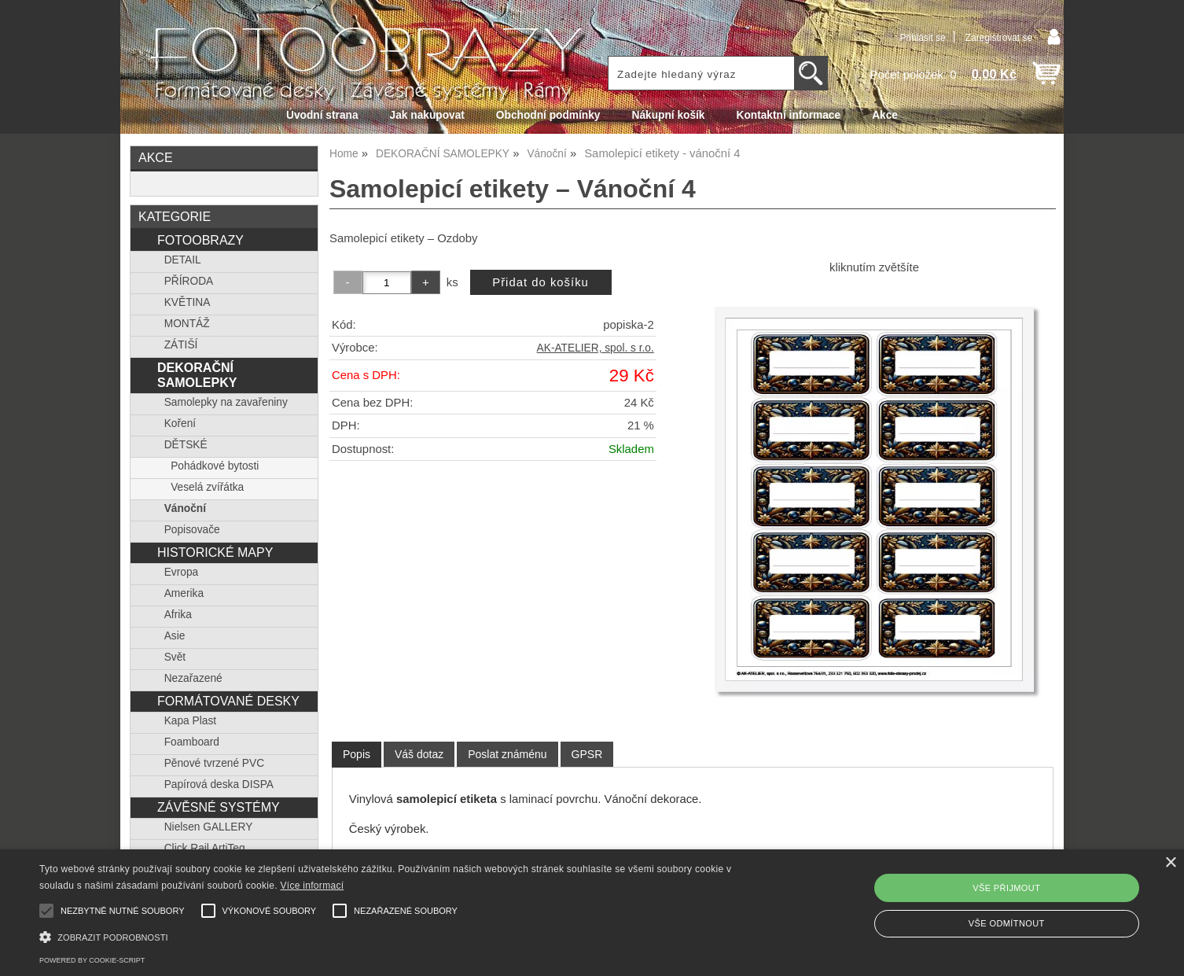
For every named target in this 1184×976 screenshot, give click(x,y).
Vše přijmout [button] (1006, 888)
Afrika (178, 615)
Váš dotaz (419, 754)
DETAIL (182, 260)
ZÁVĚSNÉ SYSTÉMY (218, 807)
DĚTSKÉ (186, 445)
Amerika (184, 593)
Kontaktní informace (789, 115)
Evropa (181, 572)
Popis (356, 754)
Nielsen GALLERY (208, 827)
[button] (398, 935)
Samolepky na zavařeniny (226, 402)
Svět (175, 657)
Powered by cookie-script (92, 960)
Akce (885, 115)
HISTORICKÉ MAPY (215, 552)
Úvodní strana (322, 115)
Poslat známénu (507, 754)
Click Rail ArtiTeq (204, 848)
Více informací (312, 885)
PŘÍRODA (189, 281)
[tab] (356, 755)
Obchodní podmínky (548, 115)
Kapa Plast (190, 721)
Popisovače (192, 530)
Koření (180, 423)
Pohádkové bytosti (215, 466)
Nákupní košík (667, 115)
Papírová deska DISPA (219, 784)
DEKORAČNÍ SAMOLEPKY (197, 374)
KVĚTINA (187, 302)
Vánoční (185, 508)
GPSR (587, 754)
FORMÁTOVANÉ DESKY (228, 701)
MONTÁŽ (187, 324)
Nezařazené (193, 678)
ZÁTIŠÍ (181, 345)
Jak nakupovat (427, 115)
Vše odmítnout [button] (1007, 923)
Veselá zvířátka (207, 487)
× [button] (1170, 863)
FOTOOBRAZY (200, 240)
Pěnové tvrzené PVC (214, 763)
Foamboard (191, 742)
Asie (175, 636)
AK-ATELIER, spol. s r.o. (595, 348)
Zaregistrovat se (998, 37)
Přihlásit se (922, 37)
